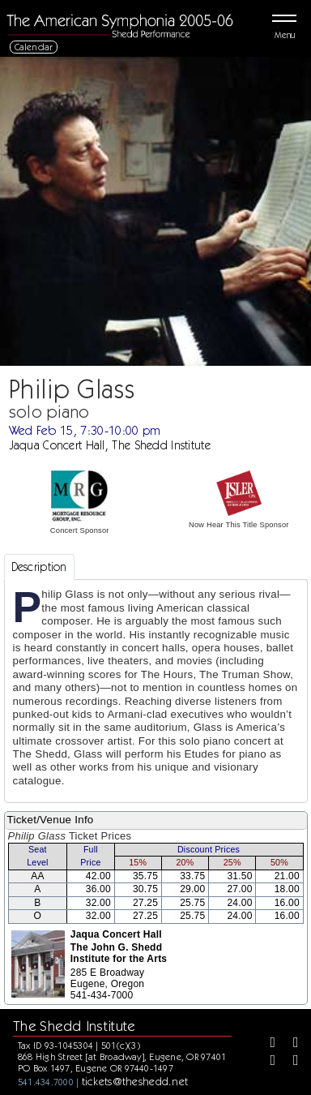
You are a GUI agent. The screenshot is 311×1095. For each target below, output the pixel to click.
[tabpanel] (156, 691)
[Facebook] (267, 1044)
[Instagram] (267, 1062)
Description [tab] (39, 566)
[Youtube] (290, 1062)
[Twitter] (290, 1044)
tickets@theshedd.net (135, 1081)
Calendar (34, 46)
